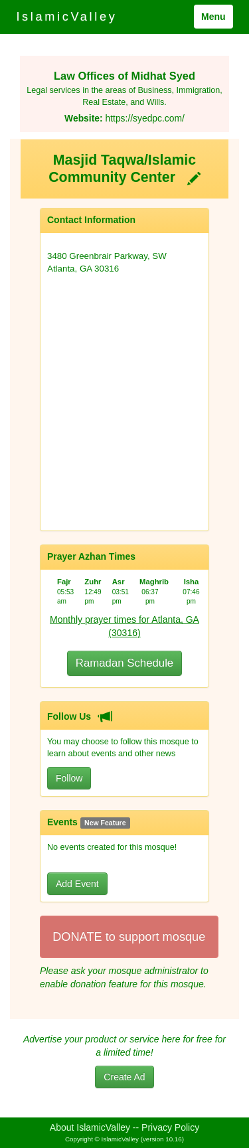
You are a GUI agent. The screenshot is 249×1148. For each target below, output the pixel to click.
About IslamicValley (90, 1127)
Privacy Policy (170, 1127)
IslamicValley (66, 16)
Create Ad (124, 1077)
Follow (69, 778)
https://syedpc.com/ (144, 118)
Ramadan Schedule (124, 663)
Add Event (77, 883)
